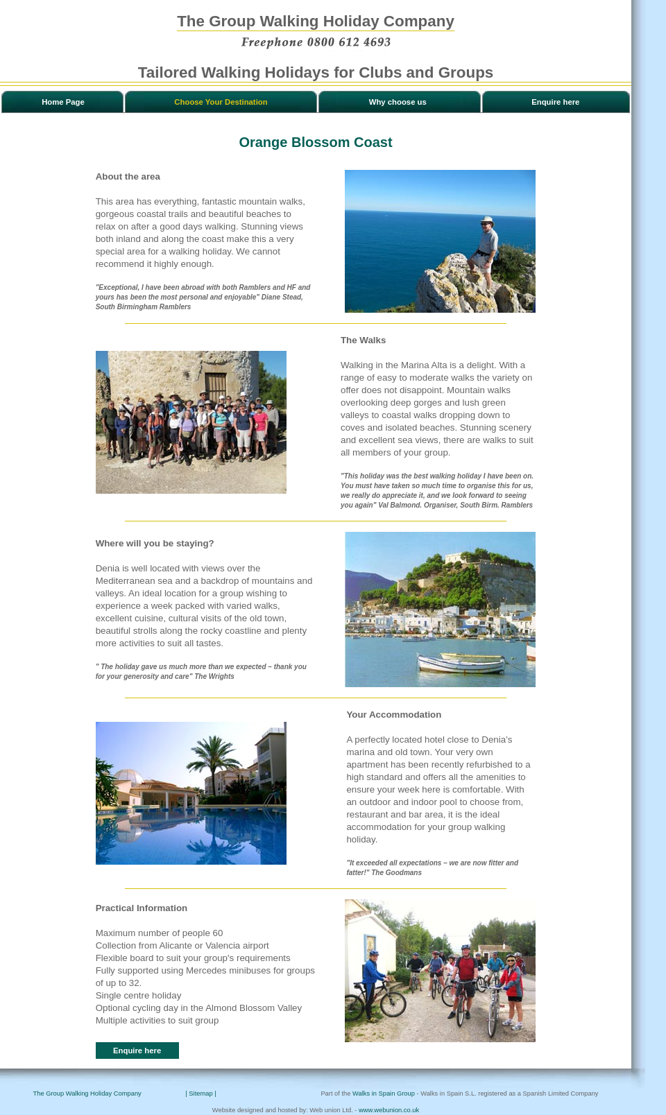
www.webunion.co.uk (389, 1110)
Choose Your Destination (220, 102)
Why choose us (398, 102)
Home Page (63, 102)
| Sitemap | (203, 1093)
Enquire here (555, 102)
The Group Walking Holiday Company (87, 1093)
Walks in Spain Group (383, 1093)
